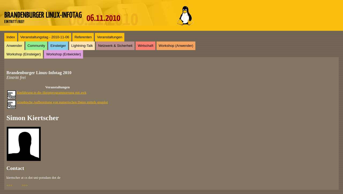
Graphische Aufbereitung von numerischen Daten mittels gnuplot (62, 102)
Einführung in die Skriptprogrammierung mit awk (52, 92)
